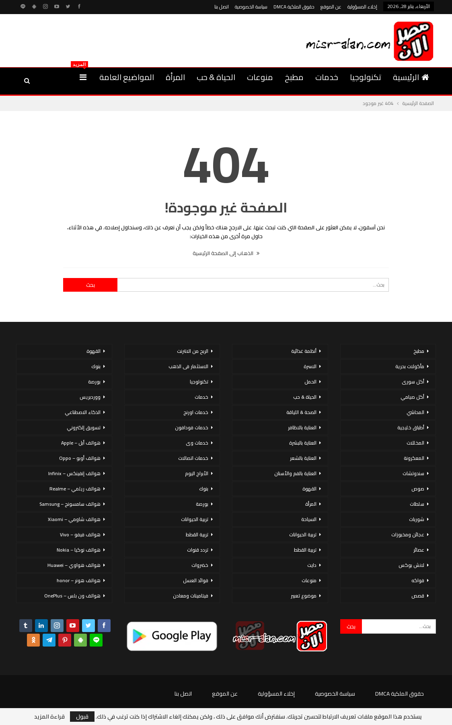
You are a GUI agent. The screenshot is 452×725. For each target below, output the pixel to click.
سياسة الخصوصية (251, 6)
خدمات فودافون (191, 427)
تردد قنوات (197, 549)
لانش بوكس (411, 565)
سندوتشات (413, 473)
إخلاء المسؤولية (362, 6)
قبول (82, 716)
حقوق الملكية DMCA (293, 6)
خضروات (199, 565)
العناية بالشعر (303, 458)
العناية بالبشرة (302, 442)
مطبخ (294, 77)
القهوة (309, 488)
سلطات (417, 504)
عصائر (418, 549)
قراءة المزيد (49, 716)
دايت (311, 565)
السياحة (308, 519)
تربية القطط (305, 549)
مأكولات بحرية (409, 366)
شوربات (416, 519)
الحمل (310, 381)
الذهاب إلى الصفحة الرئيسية (226, 253)
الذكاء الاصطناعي (83, 412)
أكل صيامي (412, 397)
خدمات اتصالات (193, 458)
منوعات (260, 77)
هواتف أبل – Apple (81, 442)
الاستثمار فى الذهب (188, 366)
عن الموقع (331, 6)
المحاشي (415, 412)
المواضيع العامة (126, 77)
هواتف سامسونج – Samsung (70, 504)
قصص (417, 595)
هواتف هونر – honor (79, 580)
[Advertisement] (110, 39)
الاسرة (310, 366)
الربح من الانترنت (192, 351)
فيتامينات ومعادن (190, 595)
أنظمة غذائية (303, 351)
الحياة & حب (216, 77)
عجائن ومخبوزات (407, 534)
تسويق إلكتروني (84, 427)
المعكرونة (414, 458)
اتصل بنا (221, 6)
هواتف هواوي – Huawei (74, 565)
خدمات (326, 77)
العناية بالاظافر (302, 427)
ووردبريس (90, 397)
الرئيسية (411, 77)
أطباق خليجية (410, 427)
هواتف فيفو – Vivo (80, 534)
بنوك (203, 488)
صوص (417, 488)
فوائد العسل (195, 580)
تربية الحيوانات (302, 534)
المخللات (415, 442)
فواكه (417, 580)
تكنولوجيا (365, 77)
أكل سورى (413, 381)
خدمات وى (197, 442)
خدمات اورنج (195, 412)
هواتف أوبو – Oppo (80, 458)
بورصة (202, 504)
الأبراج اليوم (196, 473)
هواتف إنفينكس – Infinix (74, 473)
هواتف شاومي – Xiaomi (74, 519)
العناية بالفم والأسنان (295, 473)
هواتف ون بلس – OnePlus (72, 595)
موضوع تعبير (303, 595)
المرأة (175, 77)
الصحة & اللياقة (301, 412)
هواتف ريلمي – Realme (75, 488)
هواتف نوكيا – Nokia (79, 549)
